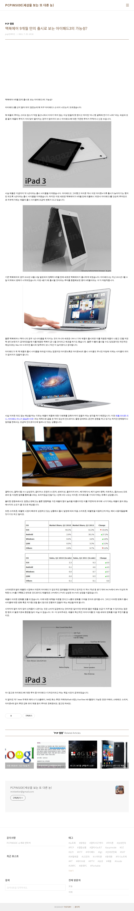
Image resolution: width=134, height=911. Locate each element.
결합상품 (82, 847)
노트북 (73, 842)
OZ (122, 847)
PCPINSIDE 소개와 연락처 (19, 842)
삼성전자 (122, 842)
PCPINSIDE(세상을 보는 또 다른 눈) (29, 5)
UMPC (73, 865)
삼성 (101, 861)
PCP (72, 847)
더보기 (71, 870)
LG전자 (86, 856)
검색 (62, 887)
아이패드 (91, 852)
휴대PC (83, 865)
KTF (80, 852)
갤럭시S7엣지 (97, 842)
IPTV (92, 861)
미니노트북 (122, 856)
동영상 (83, 842)
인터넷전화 (112, 852)
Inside (119, 861)
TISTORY (67, 907)
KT (71, 861)
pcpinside (111, 847)
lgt (100, 852)
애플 (109, 861)
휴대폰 (109, 856)
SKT (123, 852)
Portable (96, 865)
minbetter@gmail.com (22, 791)
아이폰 (111, 842)
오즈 (72, 852)
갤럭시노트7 (96, 847)
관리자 (77, 907)
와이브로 (81, 861)
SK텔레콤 (74, 856)
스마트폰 (98, 856)
